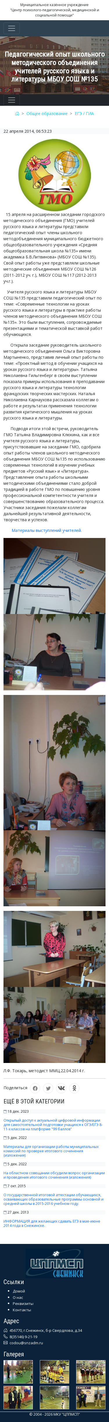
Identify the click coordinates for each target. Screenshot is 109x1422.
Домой (19, 1291)
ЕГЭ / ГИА (84, 113)
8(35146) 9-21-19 (23, 1336)
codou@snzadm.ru (26, 1342)
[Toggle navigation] (11, 28)
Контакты (22, 1309)
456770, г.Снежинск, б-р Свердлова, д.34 (45, 1330)
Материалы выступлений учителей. (42, 530)
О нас (18, 1297)
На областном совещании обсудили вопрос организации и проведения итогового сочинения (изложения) (54, 1175)
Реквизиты (23, 1303)
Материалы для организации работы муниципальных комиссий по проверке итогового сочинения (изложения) (51, 1151)
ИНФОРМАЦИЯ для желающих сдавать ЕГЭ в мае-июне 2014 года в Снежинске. (51, 1223)
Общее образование (47, 113)
